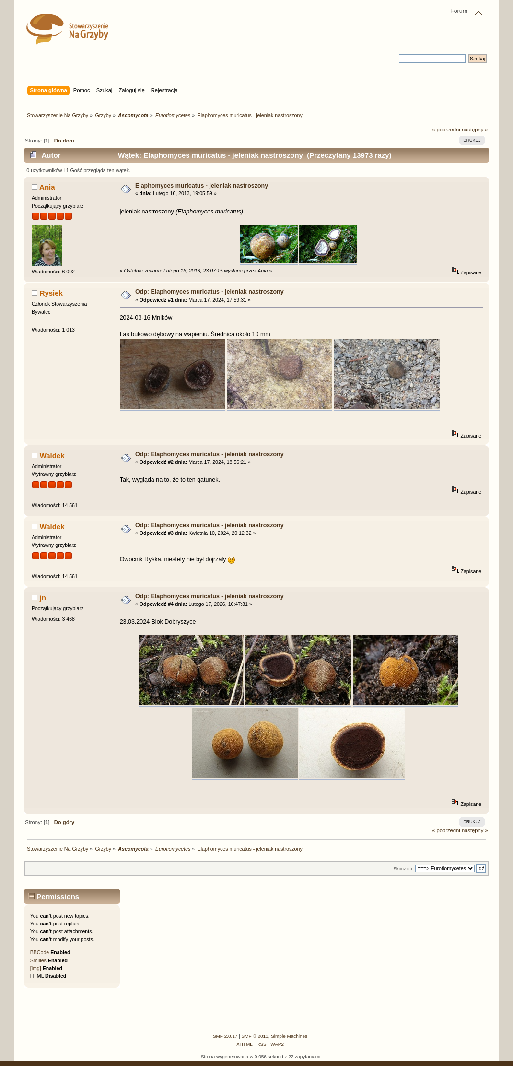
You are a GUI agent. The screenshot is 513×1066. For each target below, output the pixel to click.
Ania (47, 187)
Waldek (52, 455)
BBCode (39, 952)
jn (43, 597)
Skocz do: (404, 868)
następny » (475, 129)
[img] (35, 968)
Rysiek (51, 293)
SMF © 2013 (255, 1036)
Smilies (38, 960)
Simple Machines (289, 1036)
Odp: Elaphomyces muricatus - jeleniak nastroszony (209, 291)
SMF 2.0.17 (225, 1036)
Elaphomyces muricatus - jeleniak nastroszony (201, 185)
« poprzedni (446, 129)
